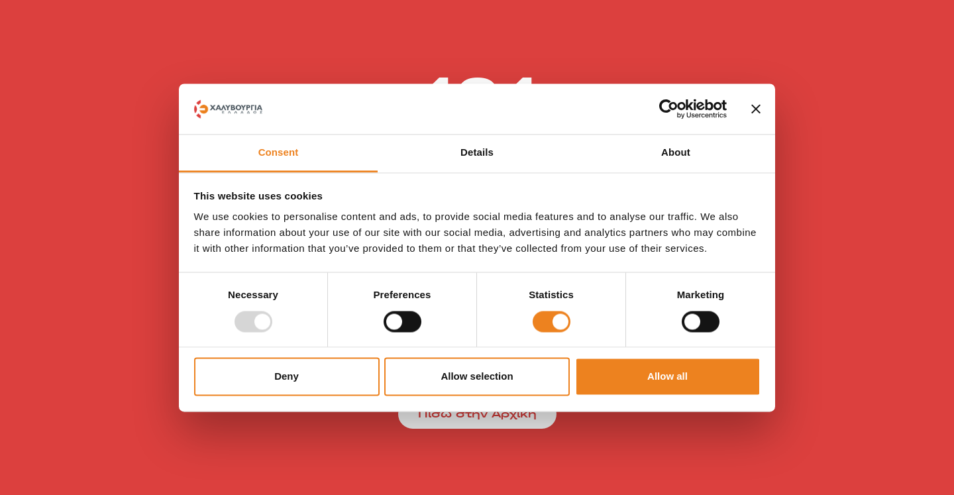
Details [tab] (477, 152)
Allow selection (477, 376)
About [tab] (675, 152)
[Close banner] (756, 108)
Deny (286, 376)
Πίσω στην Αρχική (477, 414)
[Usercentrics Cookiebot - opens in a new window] (669, 109)
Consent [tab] (278, 152)
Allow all (667, 376)
